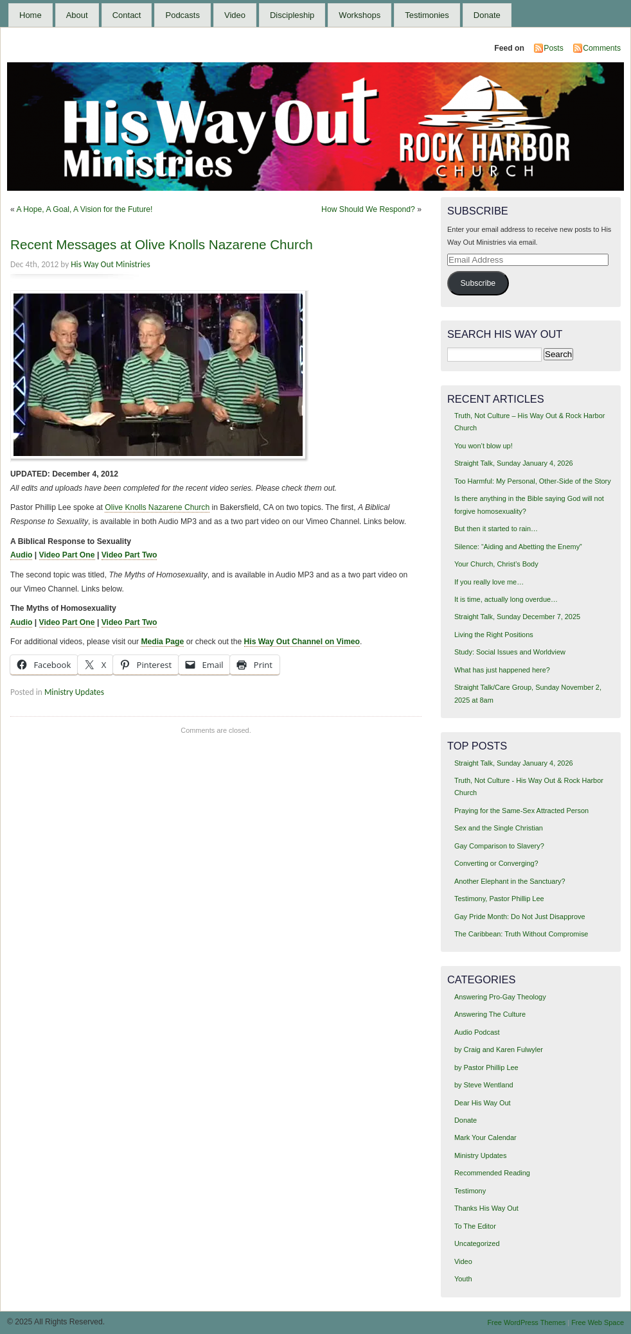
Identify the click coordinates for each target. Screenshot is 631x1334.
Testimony (470, 1191)
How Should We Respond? (368, 209)
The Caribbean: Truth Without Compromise (521, 934)
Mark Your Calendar (485, 1137)
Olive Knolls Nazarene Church (157, 507)
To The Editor (475, 1226)
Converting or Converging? (496, 863)
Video (234, 15)
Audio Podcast (477, 1032)
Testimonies (427, 15)
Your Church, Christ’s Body (496, 564)
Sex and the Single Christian (498, 828)
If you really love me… (489, 582)
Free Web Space (597, 1322)
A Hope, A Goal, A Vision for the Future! (84, 209)
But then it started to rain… (496, 528)
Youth (463, 1279)
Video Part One (67, 554)
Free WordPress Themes (526, 1322)
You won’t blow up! (483, 446)
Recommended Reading (492, 1173)
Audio (21, 554)
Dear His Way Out (482, 1103)
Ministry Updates (74, 692)
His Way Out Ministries (110, 264)
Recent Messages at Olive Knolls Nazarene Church (161, 244)
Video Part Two (129, 554)
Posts (553, 48)
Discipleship (292, 15)
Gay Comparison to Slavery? (499, 846)
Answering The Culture (490, 1014)
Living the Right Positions (493, 634)
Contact (126, 15)
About (77, 15)
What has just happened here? (502, 670)
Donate (487, 15)
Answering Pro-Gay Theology (500, 997)
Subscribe (477, 283)
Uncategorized (477, 1243)
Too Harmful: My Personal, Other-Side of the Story (532, 481)
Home (30, 15)
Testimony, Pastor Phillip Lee (499, 898)
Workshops (359, 15)
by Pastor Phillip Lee (486, 1067)
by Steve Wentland (483, 1085)
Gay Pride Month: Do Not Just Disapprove (519, 916)
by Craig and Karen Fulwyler (498, 1049)
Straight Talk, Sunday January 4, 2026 (513, 463)
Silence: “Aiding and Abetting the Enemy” (518, 546)
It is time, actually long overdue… (506, 599)
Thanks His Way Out (486, 1208)
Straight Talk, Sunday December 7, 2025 (517, 616)
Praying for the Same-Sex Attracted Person (521, 810)
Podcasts (182, 15)
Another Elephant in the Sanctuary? (509, 881)
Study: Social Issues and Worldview (509, 652)
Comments (602, 48)
